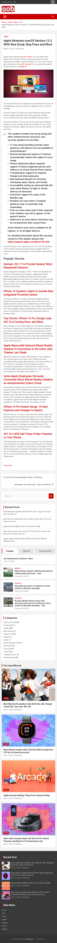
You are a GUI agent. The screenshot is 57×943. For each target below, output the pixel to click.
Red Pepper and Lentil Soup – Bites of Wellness (32, 484)
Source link (8, 465)
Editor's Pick (8, 622)
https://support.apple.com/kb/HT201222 (28, 241)
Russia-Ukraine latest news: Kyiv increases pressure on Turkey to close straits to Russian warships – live (33, 603)
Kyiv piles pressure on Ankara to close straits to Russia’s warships (32, 587)
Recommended (9, 643)
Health (6, 628)
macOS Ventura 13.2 (26, 64)
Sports (17, 568)
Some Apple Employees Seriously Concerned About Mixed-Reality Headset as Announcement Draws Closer (28, 380)
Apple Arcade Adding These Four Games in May (22, 526)
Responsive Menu (52, 2)
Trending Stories (10, 654)
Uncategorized (9, 657)
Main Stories (8, 631)
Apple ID (23, 67)
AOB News (20, 49)
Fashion (7, 625)
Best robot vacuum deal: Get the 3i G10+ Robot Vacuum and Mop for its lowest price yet (30, 893)
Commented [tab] (45, 551)
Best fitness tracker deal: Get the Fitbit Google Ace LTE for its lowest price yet (32, 874)
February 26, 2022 (21, 576)
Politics (18, 583)
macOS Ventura (26, 57)
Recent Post (10, 857)
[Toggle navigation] (5, 16)
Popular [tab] (10, 551)
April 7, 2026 (8, 710)
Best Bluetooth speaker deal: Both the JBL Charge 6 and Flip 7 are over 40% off (32, 864)
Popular (6, 637)
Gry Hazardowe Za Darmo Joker (18, 558)
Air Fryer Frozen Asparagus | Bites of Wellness (24, 477)
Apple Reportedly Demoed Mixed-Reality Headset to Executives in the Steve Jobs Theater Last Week (28, 349)
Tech (6, 37)
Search (51, 496)
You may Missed (12, 665)
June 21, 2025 (9, 561)
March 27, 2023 (9, 49)
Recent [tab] (26, 551)
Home (4, 910)
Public (6, 640)
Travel (6, 652)
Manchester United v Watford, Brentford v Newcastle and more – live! (34, 572)
